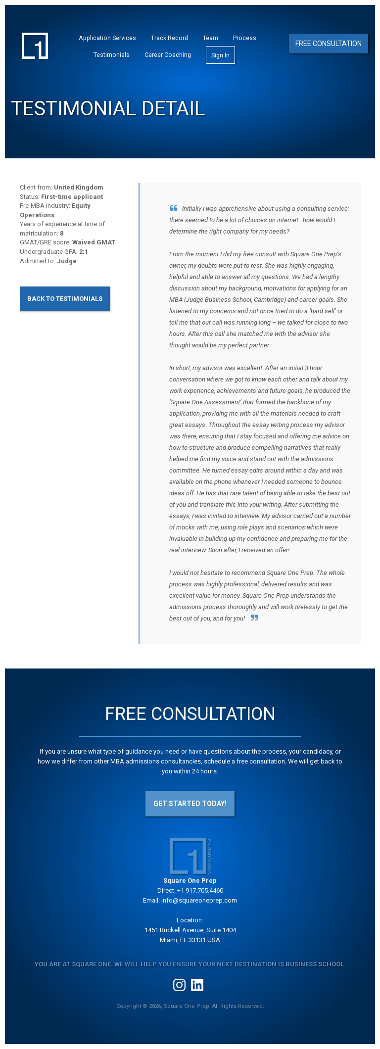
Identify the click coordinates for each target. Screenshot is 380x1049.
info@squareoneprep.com (199, 900)
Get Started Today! (190, 804)
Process (244, 38)
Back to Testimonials (64, 298)
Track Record (169, 38)
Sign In (220, 55)
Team (210, 38)
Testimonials (112, 54)
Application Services (107, 38)
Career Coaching (167, 54)
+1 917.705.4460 (200, 890)
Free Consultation (328, 44)
